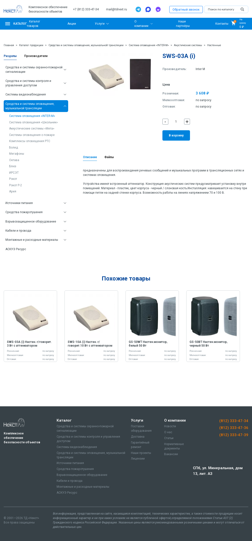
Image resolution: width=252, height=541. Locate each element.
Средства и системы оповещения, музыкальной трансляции (86, 45)
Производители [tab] (35, 56)
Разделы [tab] (10, 56)
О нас (168, 432)
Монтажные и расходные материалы (31, 240)
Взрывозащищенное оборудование (30, 221)
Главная (9, 45)
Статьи (168, 438)
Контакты (221, 23)
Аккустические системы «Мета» (31, 128)
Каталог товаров (33, 24)
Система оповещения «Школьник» (33, 122)
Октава (14, 160)
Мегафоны (16, 153)
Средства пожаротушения (24, 212)
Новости (170, 426)
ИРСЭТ (14, 172)
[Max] (148, 9)
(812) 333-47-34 (233, 421)
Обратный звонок (186, 9)
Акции (71, 23)
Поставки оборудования (141, 428)
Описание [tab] (90, 157)
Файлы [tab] (109, 157)
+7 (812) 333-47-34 (86, 9)
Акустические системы (188, 45)
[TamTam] (158, 9)
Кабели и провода (18, 230)
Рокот (13, 179)
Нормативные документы (174, 446)
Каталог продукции (31, 45)
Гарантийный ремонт (140, 445)
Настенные (214, 45)
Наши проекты (141, 453)
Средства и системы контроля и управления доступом (28, 83)
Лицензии (138, 458)
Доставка (137, 436)
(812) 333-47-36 (233, 428)
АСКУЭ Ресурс (15, 249)
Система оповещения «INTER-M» (149, 45)
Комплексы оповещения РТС (29, 141)
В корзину (176, 135)
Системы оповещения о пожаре (32, 135)
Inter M (200, 69)
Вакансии (171, 454)
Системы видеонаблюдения (25, 94)
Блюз (12, 166)
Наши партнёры (183, 24)
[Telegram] (138, 9)
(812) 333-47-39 (233, 435)
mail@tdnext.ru (116, 9)
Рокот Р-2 (15, 185)
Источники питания (19, 203)
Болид (13, 147)
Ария (12, 191)
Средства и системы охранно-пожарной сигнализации (34, 70)
